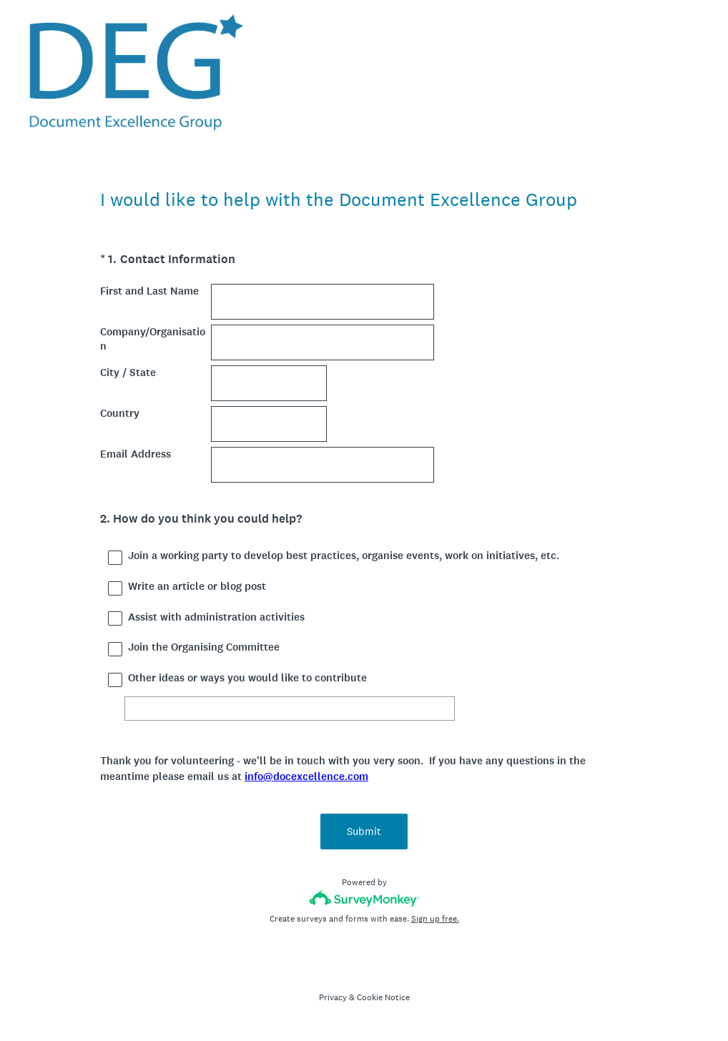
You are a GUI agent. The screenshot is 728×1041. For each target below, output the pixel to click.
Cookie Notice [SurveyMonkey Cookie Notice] (383, 997)
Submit (364, 831)
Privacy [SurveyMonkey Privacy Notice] (333, 997)
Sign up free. (435, 918)
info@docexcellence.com (306, 776)
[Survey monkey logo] (364, 898)
